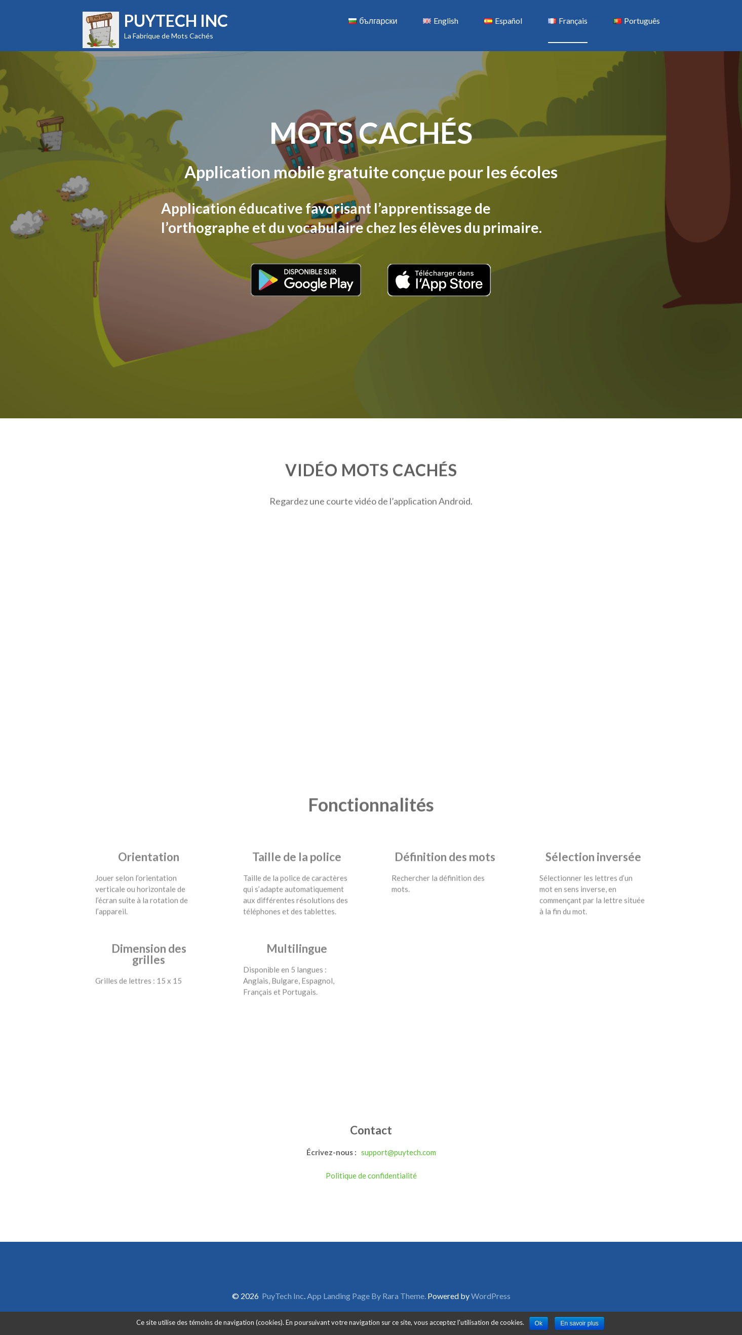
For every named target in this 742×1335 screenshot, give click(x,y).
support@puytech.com (398, 1152)
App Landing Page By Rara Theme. (367, 1296)
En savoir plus (579, 1323)
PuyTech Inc (176, 20)
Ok (538, 1323)
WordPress (491, 1296)
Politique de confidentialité (371, 1175)
